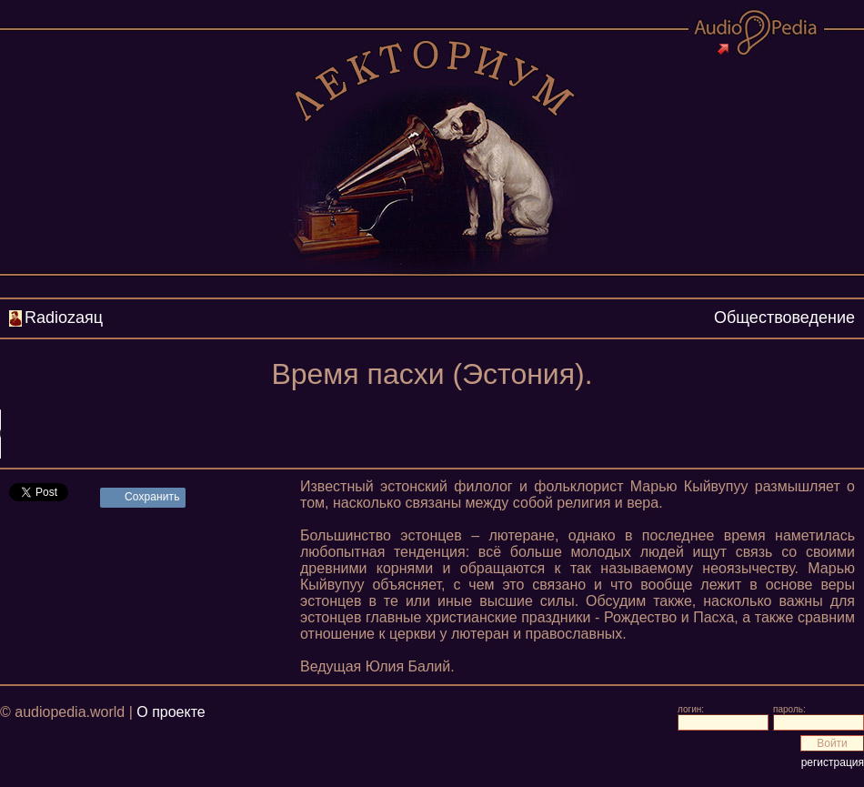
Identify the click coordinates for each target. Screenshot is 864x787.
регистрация (832, 762)
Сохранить (152, 496)
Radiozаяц (64, 317)
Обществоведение (784, 317)
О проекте (170, 712)
